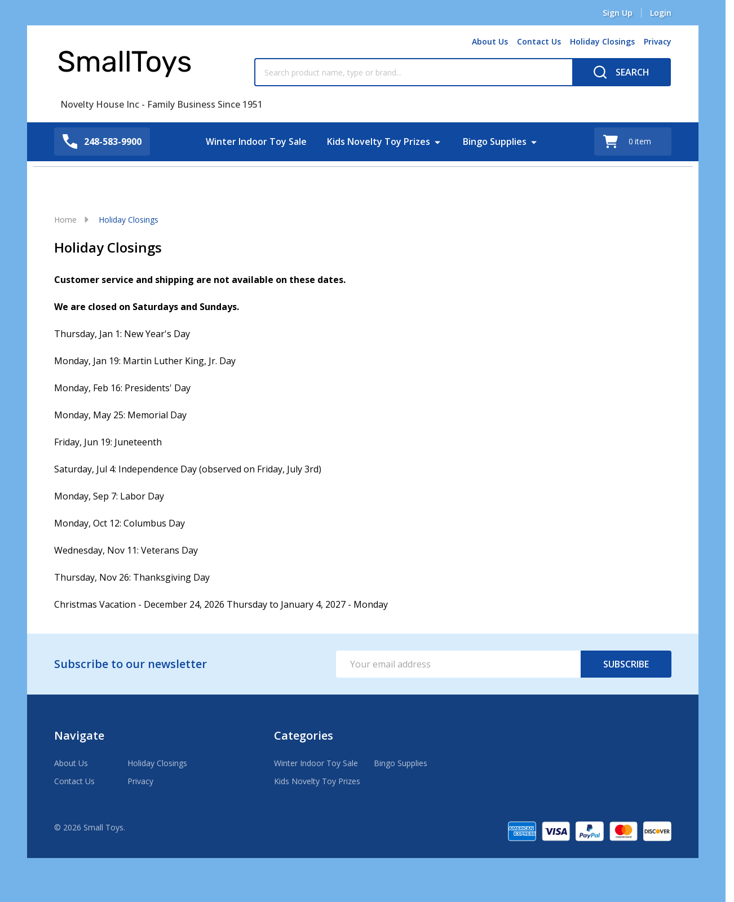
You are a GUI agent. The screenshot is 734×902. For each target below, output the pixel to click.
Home (65, 219)
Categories (303, 735)
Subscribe (626, 664)
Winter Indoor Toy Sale (256, 141)
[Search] (621, 72)
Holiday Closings (602, 41)
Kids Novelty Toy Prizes (378, 141)
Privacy (657, 41)
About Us (490, 41)
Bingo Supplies (495, 141)
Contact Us (539, 41)
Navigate (79, 735)
